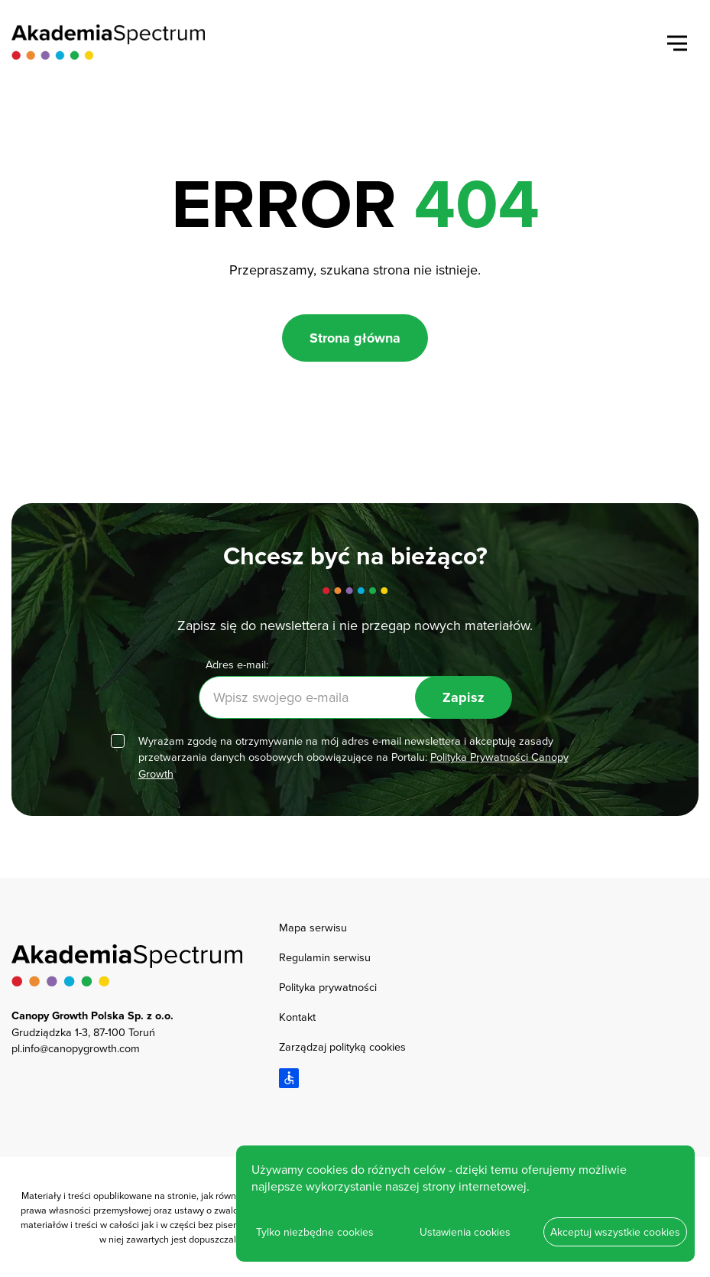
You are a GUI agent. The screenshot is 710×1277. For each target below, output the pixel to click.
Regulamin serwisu (325, 957)
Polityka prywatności (328, 987)
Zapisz (464, 697)
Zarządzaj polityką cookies (342, 1046)
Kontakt (297, 1017)
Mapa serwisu (313, 927)
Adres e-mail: (237, 664)
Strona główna (355, 338)
